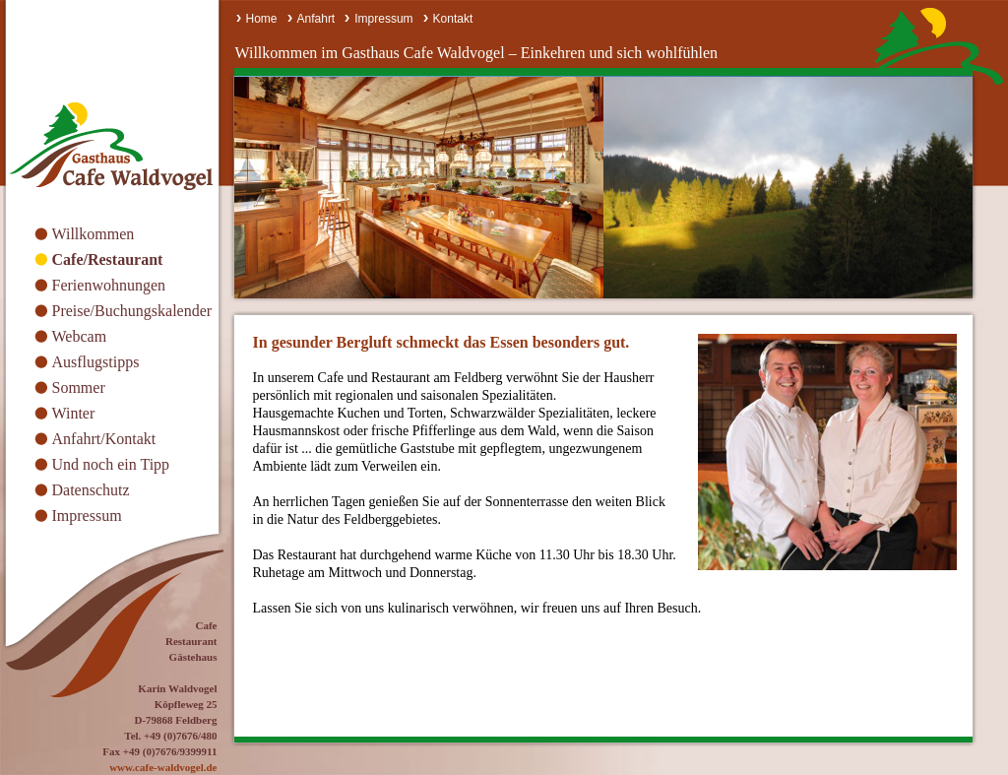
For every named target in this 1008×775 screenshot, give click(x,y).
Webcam (79, 336)
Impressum (87, 515)
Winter (73, 413)
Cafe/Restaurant (107, 259)
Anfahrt (316, 19)
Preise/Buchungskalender (132, 310)
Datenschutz (91, 490)
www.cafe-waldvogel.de (163, 767)
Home (262, 19)
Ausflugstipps (96, 362)
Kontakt (453, 19)
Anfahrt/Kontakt (104, 438)
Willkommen (93, 234)
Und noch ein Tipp (111, 464)
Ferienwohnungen (109, 285)
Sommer (78, 387)
